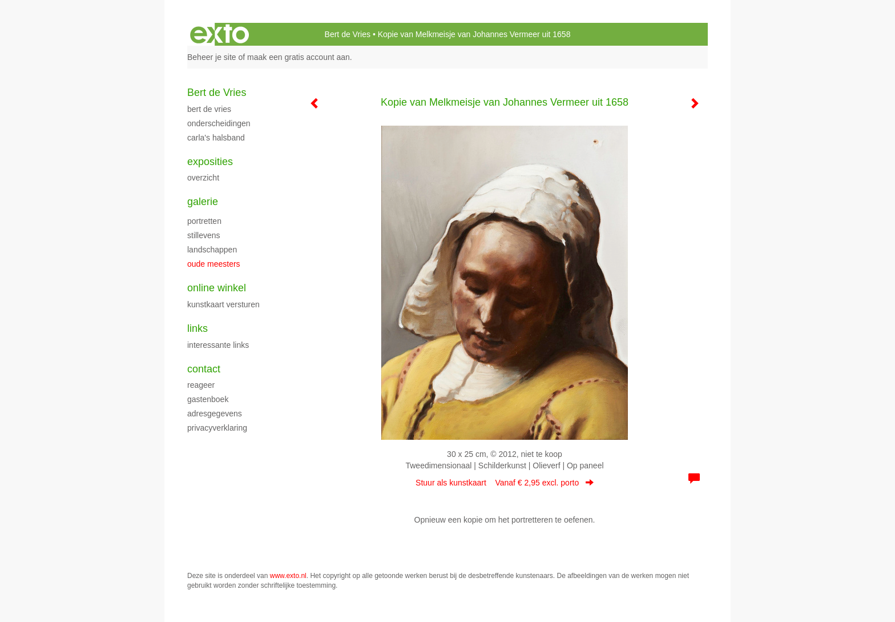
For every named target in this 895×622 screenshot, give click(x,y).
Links (197, 328)
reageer (201, 385)
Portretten (204, 221)
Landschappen (212, 249)
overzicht (203, 177)
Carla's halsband (216, 137)
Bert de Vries (347, 34)
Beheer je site (211, 57)
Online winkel (216, 288)
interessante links (218, 345)
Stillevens (203, 235)
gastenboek (207, 399)
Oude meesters (213, 263)
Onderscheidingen (219, 123)
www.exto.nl (288, 576)
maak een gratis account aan (298, 57)
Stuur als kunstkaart (505, 482)
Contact (203, 369)
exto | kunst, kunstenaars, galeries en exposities (219, 34)
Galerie (202, 201)
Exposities (210, 161)
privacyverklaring (217, 427)
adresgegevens (214, 413)
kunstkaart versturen (223, 304)
